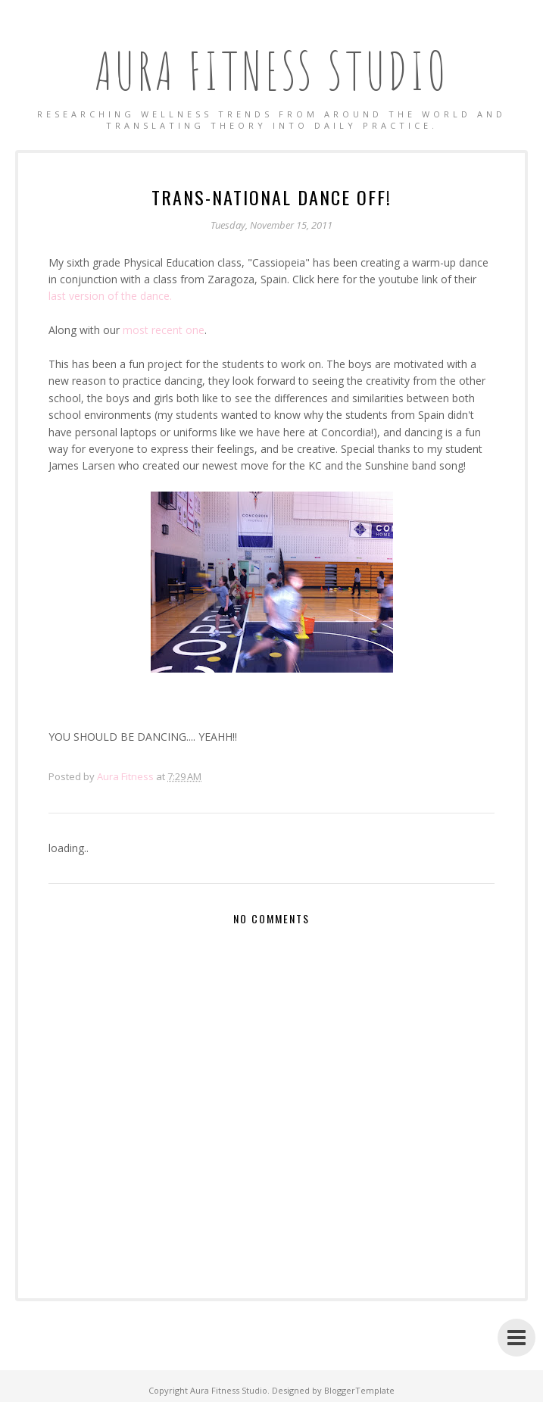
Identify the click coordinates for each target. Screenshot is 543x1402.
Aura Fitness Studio (272, 70)
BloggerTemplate (359, 1390)
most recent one (163, 330)
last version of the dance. (110, 296)
